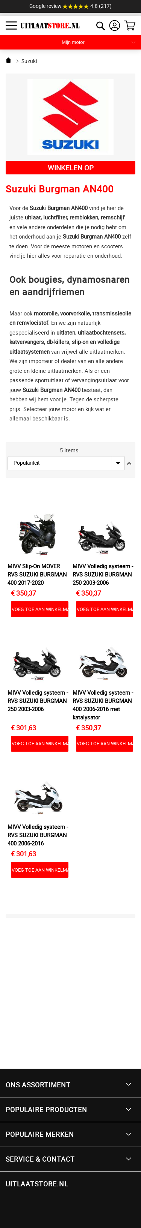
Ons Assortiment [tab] (38, 1084)
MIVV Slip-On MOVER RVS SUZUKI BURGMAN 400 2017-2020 (37, 574)
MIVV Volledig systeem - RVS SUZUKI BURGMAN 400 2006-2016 (38, 835)
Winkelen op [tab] (71, 167)
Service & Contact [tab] (40, 1158)
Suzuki (29, 61)
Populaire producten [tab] (46, 1109)
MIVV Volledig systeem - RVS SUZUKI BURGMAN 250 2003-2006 (103, 574)
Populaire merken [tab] (40, 1134)
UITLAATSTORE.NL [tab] (37, 1183)
